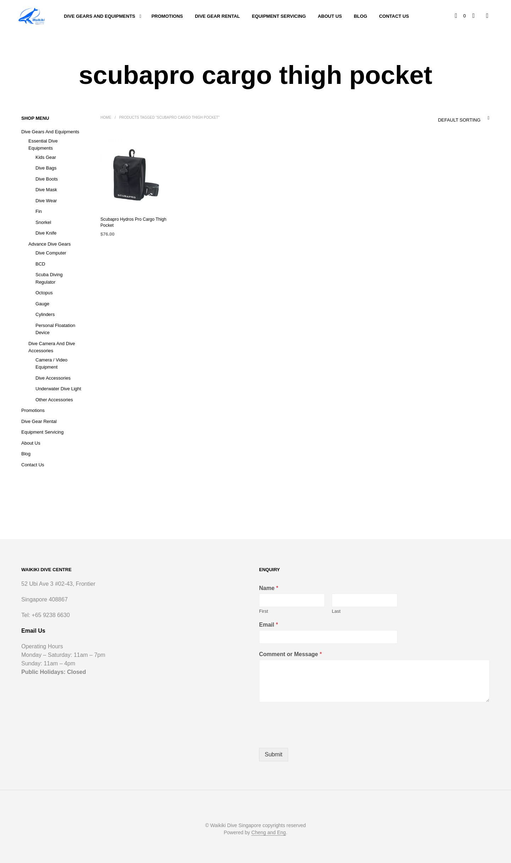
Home (105, 117)
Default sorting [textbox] (459, 120)
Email (268, 625)
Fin (38, 211)
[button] (460, 16)
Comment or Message (290, 654)
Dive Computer (50, 253)
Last (336, 611)
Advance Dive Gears (49, 244)
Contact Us (394, 16)
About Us (330, 16)
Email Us (33, 631)
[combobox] (449, 118)
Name (268, 588)
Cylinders (45, 314)
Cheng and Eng (268, 832)
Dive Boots (46, 179)
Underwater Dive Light (58, 388)
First (263, 611)
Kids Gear (45, 157)
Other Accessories (54, 399)
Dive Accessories (53, 378)
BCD (40, 264)
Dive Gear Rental (217, 16)
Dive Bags (45, 168)
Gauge (42, 303)
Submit (273, 754)
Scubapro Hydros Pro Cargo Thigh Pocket (133, 222)
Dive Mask (46, 189)
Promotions (167, 16)
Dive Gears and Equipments (99, 16)
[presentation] (313, 736)
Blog (360, 16)
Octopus (44, 292)
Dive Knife (45, 233)
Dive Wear (46, 200)
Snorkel (43, 222)
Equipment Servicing (279, 16)
